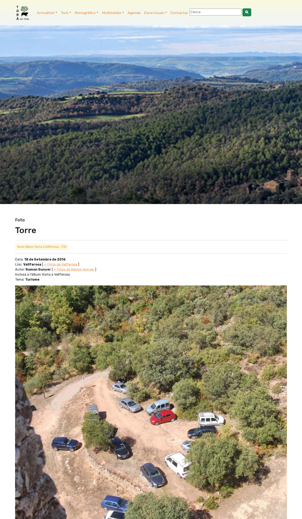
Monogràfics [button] (85, 13)
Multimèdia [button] (111, 13)
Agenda (134, 13)
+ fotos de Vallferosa (60, 264)
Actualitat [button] (46, 13)
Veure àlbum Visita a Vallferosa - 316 (41, 247)
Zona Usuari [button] (154, 13)
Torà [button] (64, 13)
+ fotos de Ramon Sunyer (73, 269)
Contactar (179, 13)
